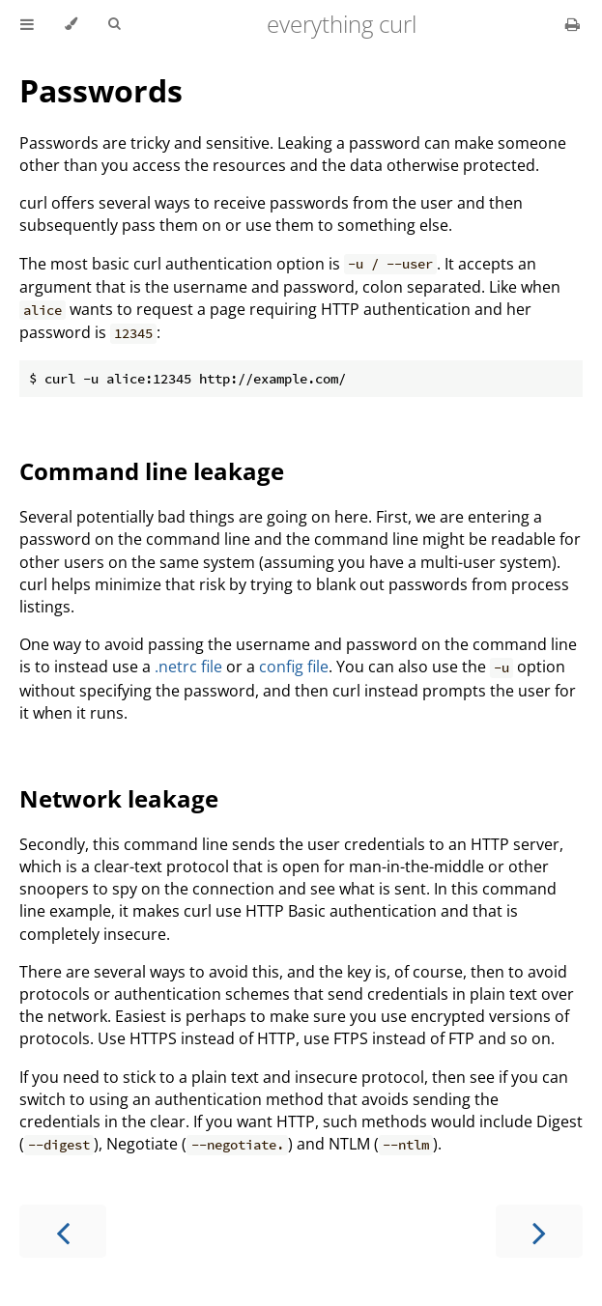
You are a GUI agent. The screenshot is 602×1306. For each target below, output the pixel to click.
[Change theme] (71, 24)
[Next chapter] (539, 1231)
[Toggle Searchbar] (114, 24)
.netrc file (188, 666)
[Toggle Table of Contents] (27, 24)
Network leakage (118, 798)
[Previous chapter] (62, 1231)
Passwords (101, 90)
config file (294, 666)
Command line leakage (151, 471)
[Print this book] (573, 24)
